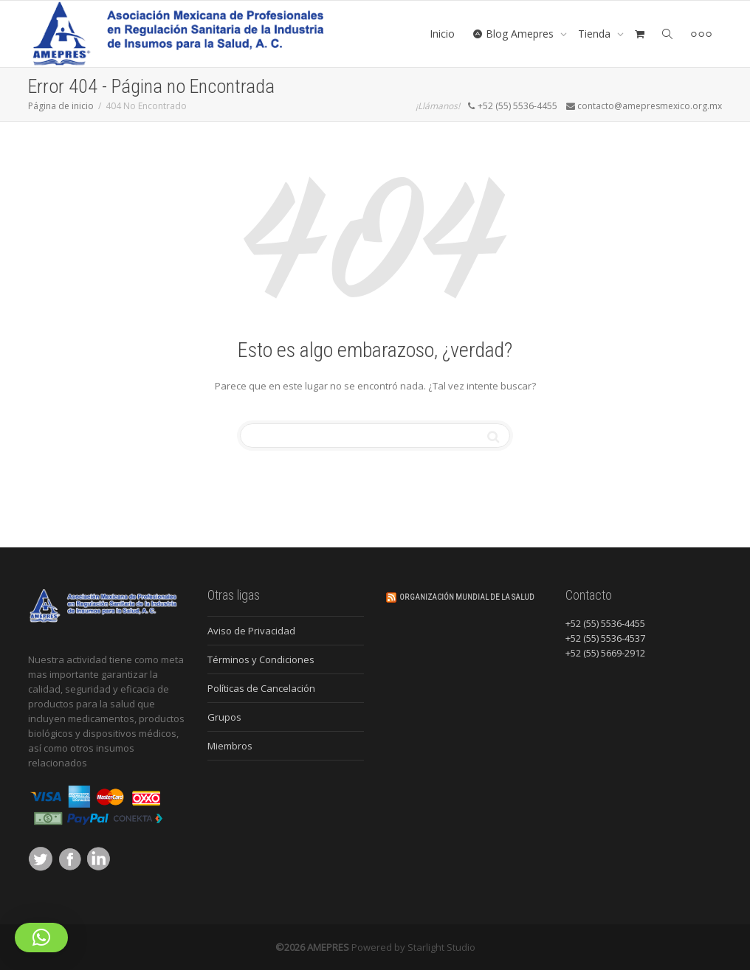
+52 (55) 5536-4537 (605, 638)
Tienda (595, 34)
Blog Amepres (514, 34)
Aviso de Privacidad (251, 630)
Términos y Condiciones (260, 659)
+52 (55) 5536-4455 (605, 623)
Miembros (229, 745)
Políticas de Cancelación (261, 688)
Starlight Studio (441, 947)
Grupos (224, 717)
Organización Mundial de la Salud (466, 597)
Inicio (442, 34)
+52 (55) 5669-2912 (605, 652)
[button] (41, 937)
